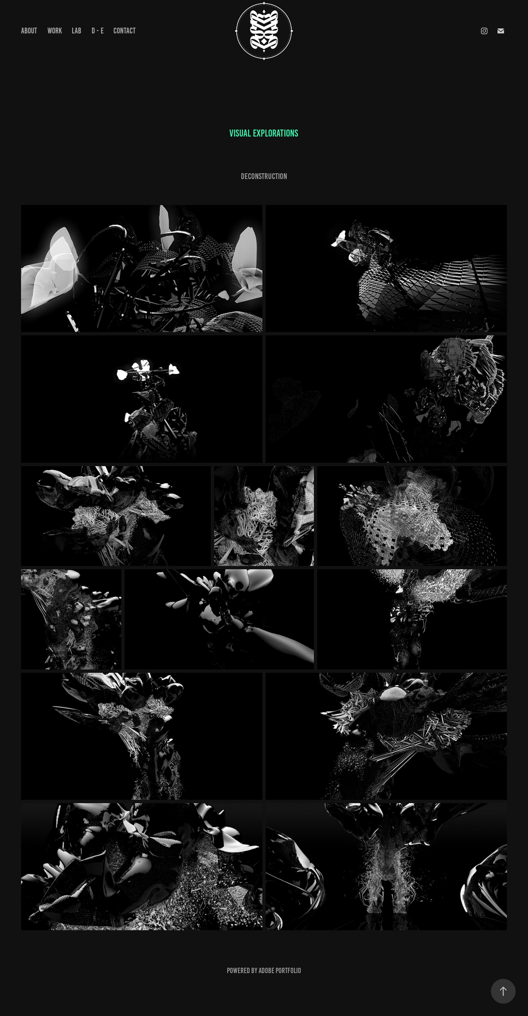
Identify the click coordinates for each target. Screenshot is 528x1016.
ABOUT (29, 30)
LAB (76, 30)
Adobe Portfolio (280, 970)
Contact (124, 30)
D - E (98, 30)
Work (54, 30)
